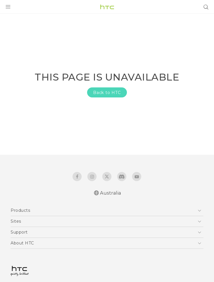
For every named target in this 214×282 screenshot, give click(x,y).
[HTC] (107, 6)
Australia (110, 193)
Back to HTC (107, 92)
